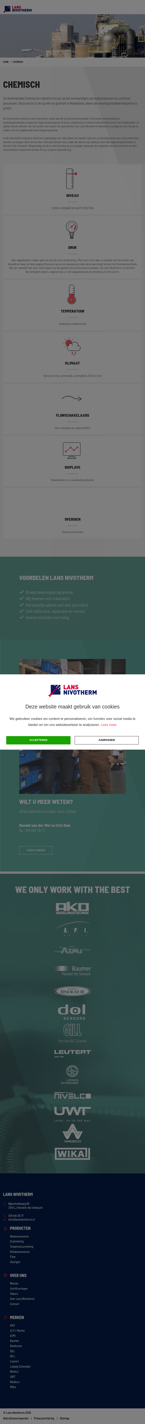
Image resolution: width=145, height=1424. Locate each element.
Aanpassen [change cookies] (107, 740)
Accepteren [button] (38, 740)
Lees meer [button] (109, 725)
